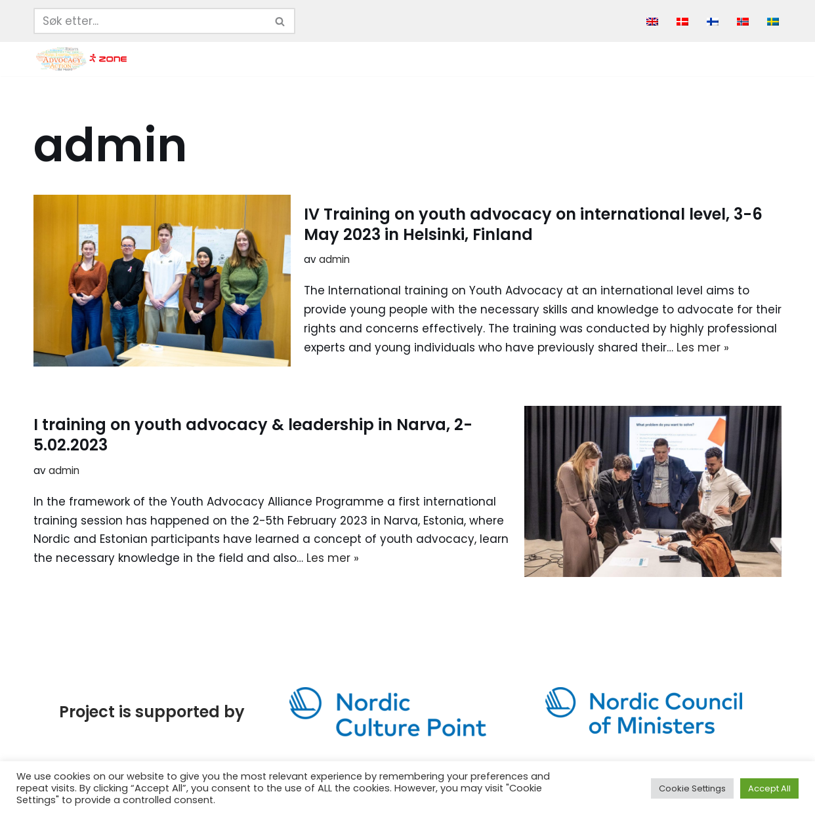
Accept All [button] (769, 788)
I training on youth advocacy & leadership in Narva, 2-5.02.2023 (252, 435)
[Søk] (149, 21)
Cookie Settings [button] (692, 788)
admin (334, 259)
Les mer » (703, 347)
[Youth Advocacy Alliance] (81, 59)
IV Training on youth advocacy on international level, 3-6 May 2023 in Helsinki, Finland (533, 224)
